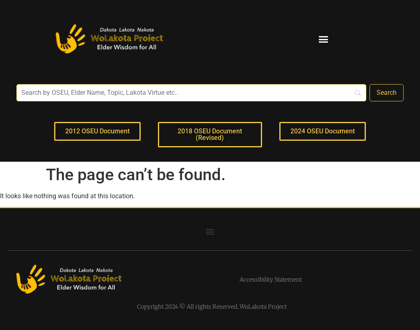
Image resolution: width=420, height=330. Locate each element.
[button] (323, 39)
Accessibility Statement (271, 279)
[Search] (387, 92)
